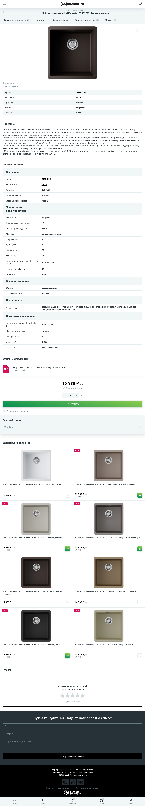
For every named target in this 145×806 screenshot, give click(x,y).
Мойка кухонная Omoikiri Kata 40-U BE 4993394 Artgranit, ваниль (104, 644)
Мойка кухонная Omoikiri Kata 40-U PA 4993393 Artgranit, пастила (32, 537)
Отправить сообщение (72, 756)
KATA (78, 97)
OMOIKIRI (81, 92)
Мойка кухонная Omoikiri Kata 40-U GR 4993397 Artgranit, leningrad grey (107, 537)
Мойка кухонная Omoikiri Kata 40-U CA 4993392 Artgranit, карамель (105, 591)
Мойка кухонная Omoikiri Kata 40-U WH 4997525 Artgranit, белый (32, 484)
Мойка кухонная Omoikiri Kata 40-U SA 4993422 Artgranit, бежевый (105, 484)
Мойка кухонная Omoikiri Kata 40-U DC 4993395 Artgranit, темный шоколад (32, 592)
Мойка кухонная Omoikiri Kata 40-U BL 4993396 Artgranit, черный (32, 644)
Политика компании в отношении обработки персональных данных (72, 788)
